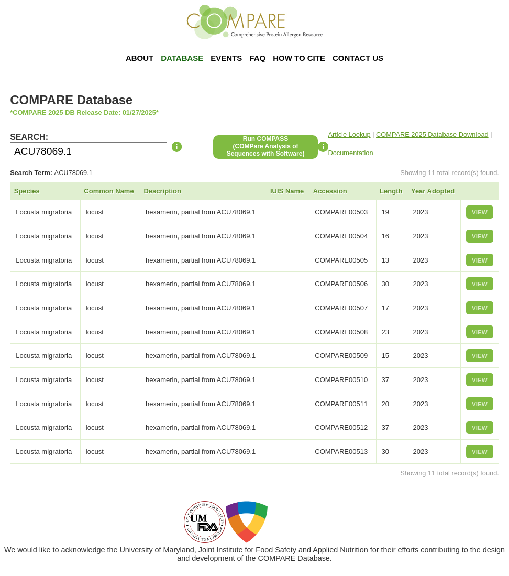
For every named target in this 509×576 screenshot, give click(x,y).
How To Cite (299, 57)
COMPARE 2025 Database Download (432, 134)
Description (162, 191)
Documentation (350, 153)
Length (391, 191)
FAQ (257, 57)
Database (182, 57)
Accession (330, 191)
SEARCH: (29, 137)
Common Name (109, 191)
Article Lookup (349, 134)
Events (226, 57)
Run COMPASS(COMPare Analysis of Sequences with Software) (266, 146)
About (139, 57)
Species (27, 191)
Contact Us (358, 57)
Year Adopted (433, 191)
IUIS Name (287, 191)
